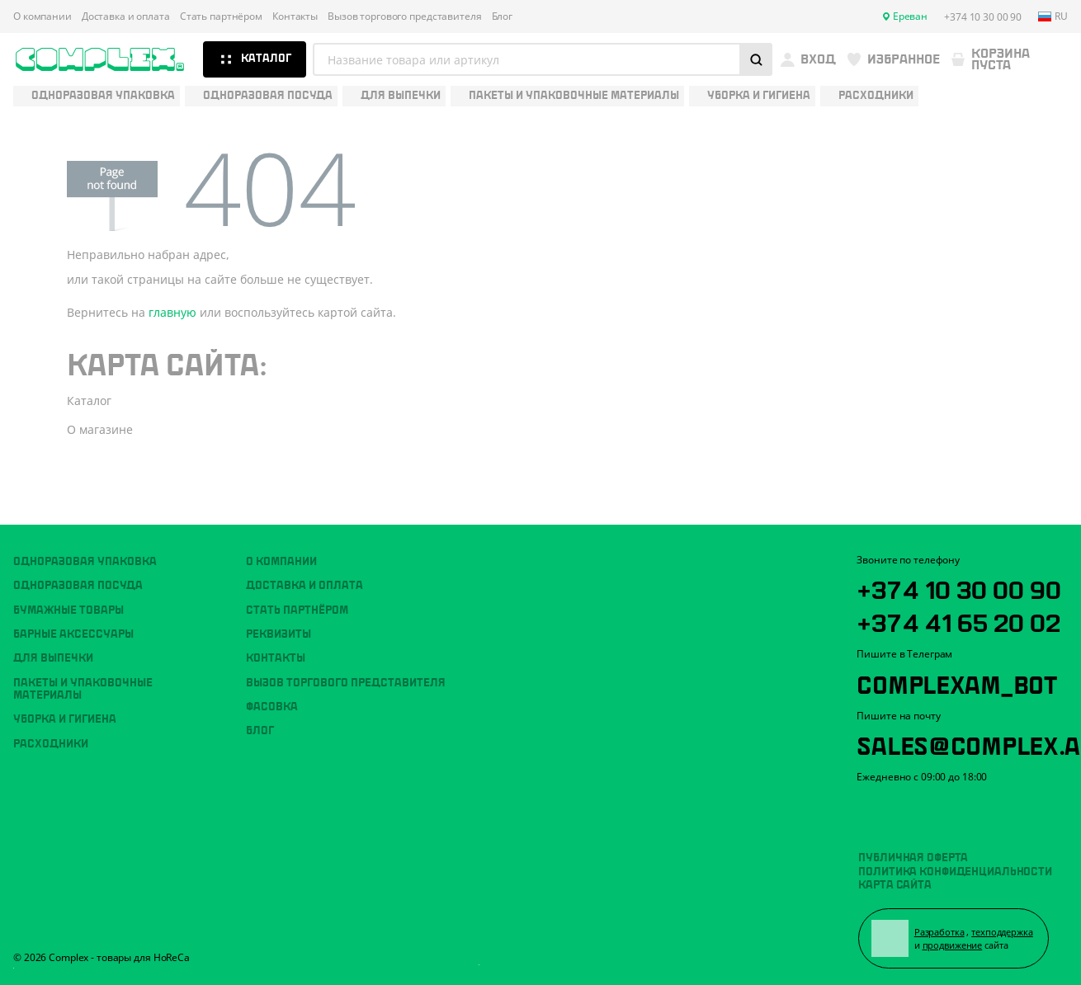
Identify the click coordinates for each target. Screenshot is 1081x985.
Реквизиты (278, 634)
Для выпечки (53, 658)
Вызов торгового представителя (405, 16)
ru (1053, 16)
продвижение (953, 945)
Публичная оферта (913, 858)
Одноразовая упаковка (85, 562)
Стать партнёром (221, 16)
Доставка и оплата (126, 16)
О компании (42, 16)
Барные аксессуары (73, 634)
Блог (502, 16)
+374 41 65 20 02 (958, 620)
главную (172, 312)
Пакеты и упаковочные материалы (83, 689)
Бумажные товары (68, 610)
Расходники (50, 744)
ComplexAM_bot (956, 682)
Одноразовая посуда (78, 586)
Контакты (295, 16)
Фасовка (272, 707)
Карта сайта (895, 885)
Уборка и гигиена (64, 719)
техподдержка (1002, 932)
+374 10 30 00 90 (959, 587)
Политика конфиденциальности (955, 872)
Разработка (939, 932)
